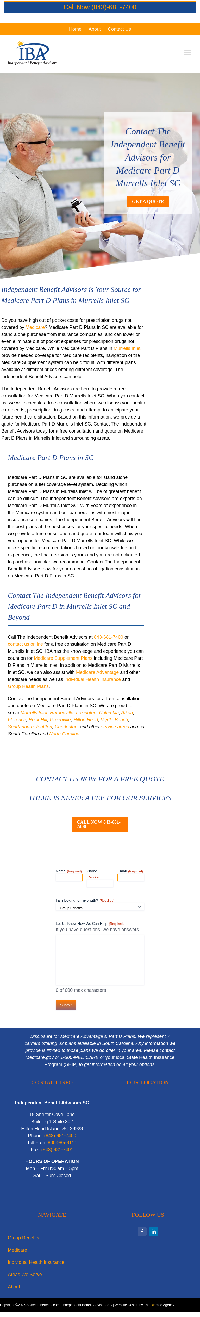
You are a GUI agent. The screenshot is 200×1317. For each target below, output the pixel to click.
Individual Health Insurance (92, 679)
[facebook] (142, 1231)
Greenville (60, 719)
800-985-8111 (62, 1142)
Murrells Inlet (127, 348)
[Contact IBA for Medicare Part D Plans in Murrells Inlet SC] (100, 824)
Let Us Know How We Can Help (90, 923)
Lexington (86, 712)
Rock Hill (38, 719)
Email (130, 871)
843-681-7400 (108, 637)
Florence (17, 719)
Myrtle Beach (114, 719)
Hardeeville (61, 712)
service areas (115, 726)
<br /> (148, 1151)
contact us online (25, 644)
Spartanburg (21, 726)
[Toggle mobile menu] (188, 52)
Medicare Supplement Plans (63, 658)
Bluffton (44, 726)
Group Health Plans (28, 686)
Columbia (109, 712)
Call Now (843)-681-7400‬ (100, 7)
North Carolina (64, 733)
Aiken (127, 712)
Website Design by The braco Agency (144, 1305)
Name (69, 871)
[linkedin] (153, 1231)
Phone (94, 874)
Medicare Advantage (97, 672)
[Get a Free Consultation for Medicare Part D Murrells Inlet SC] (148, 201)
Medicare (35, 327)
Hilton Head (85, 719)
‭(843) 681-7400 (60, 1135)
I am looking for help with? (85, 900)
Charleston (66, 726)
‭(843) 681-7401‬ (57, 1149)
